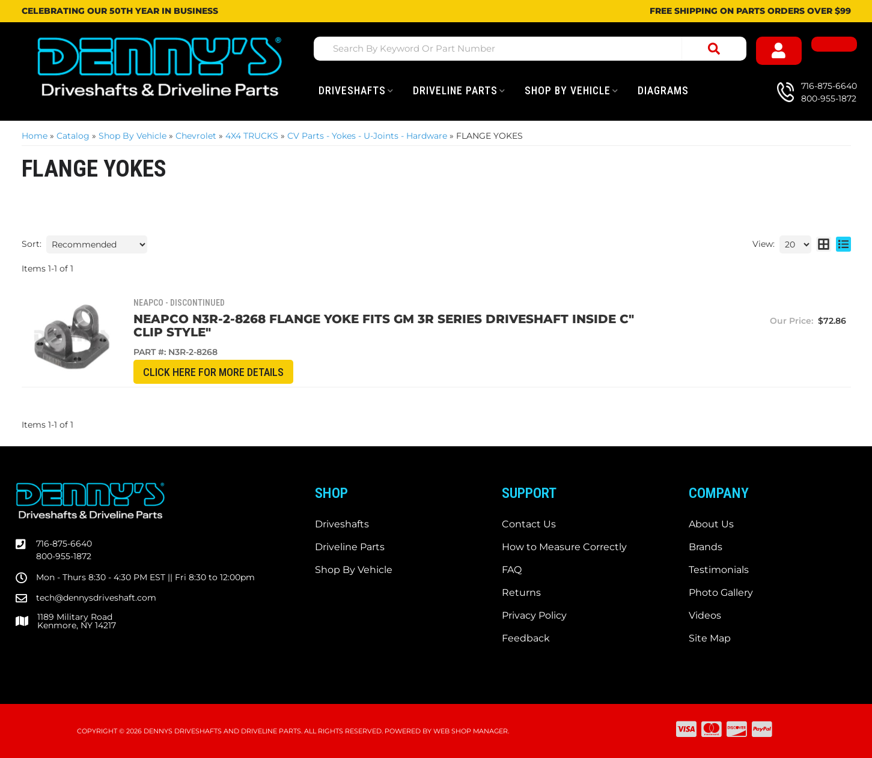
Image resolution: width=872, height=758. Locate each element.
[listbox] (96, 244)
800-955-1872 (63, 556)
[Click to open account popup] (779, 51)
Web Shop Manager (470, 731)
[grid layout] (823, 244)
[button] (530, 49)
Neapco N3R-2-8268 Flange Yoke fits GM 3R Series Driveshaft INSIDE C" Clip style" (392, 325)
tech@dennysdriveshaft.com (96, 597)
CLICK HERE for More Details (205, 372)
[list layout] (843, 244)
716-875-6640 (64, 543)
